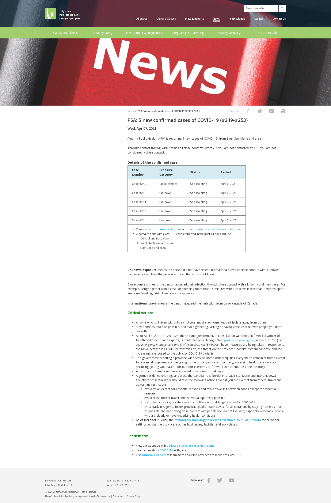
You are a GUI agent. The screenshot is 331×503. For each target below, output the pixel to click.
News (216, 18)
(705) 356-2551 (64, 480)
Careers (259, 18)
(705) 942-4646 (131, 480)
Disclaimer (118, 496)
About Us (141, 18)
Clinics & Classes (166, 18)
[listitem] (248, 111)
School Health (267, 33)
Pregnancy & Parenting (188, 33)
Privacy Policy (133, 496)
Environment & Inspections (144, 33)
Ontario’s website (154, 455)
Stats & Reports (194, 18)
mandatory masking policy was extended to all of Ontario (217, 420)
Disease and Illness (65, 33)
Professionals (237, 18)
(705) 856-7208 (121, 485)
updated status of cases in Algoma (217, 229)
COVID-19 (166, 450)
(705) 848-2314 (64, 485)
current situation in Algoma (162, 229)
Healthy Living (102, 33)
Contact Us (279, 18)
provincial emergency (239, 340)
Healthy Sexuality (228, 33)
